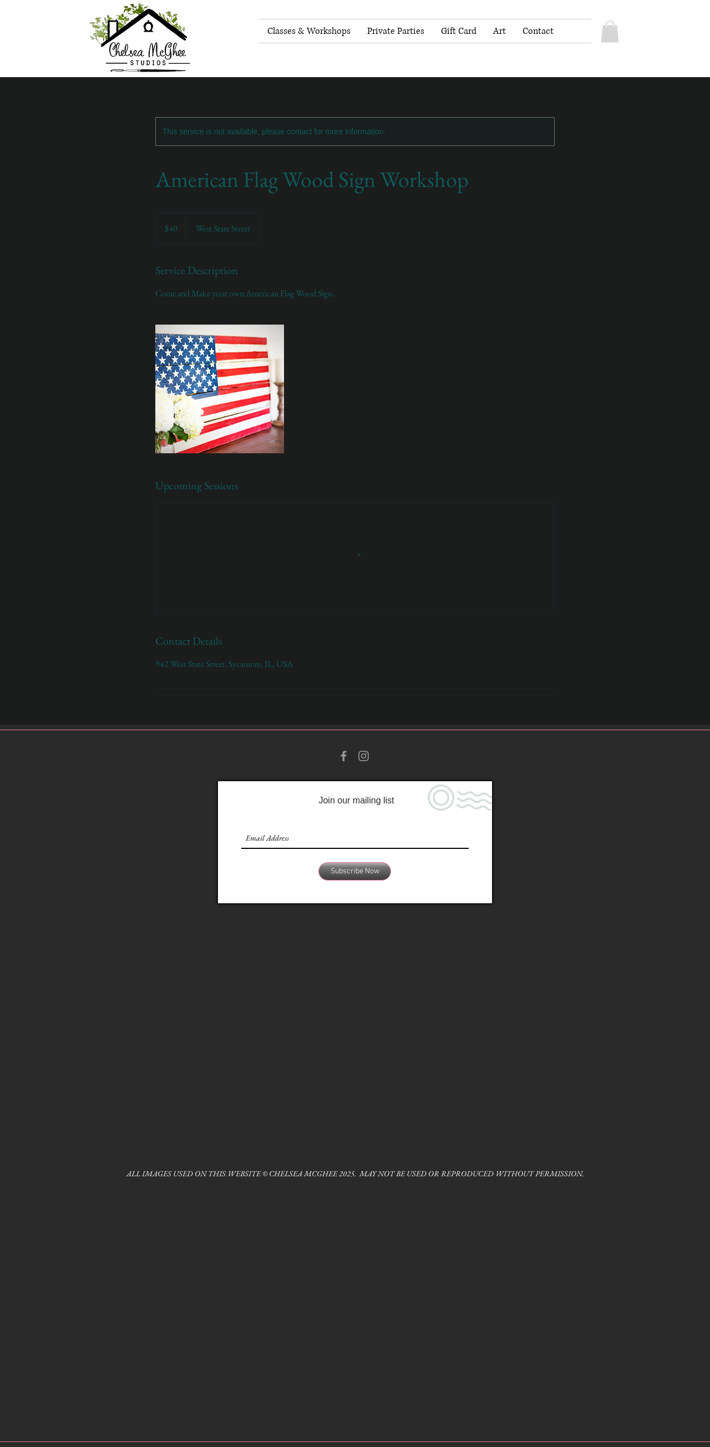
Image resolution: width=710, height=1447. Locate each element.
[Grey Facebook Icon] (344, 756)
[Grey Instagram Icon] (364, 756)
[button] (610, 31)
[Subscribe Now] (354, 871)
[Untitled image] (219, 389)
